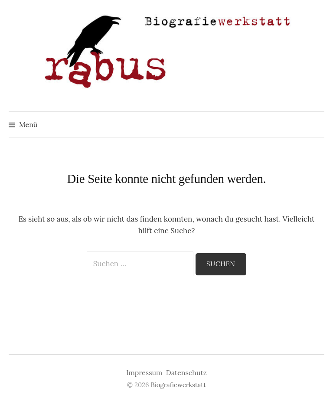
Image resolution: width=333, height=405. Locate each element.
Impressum (144, 372)
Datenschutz (186, 372)
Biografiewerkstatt (178, 385)
